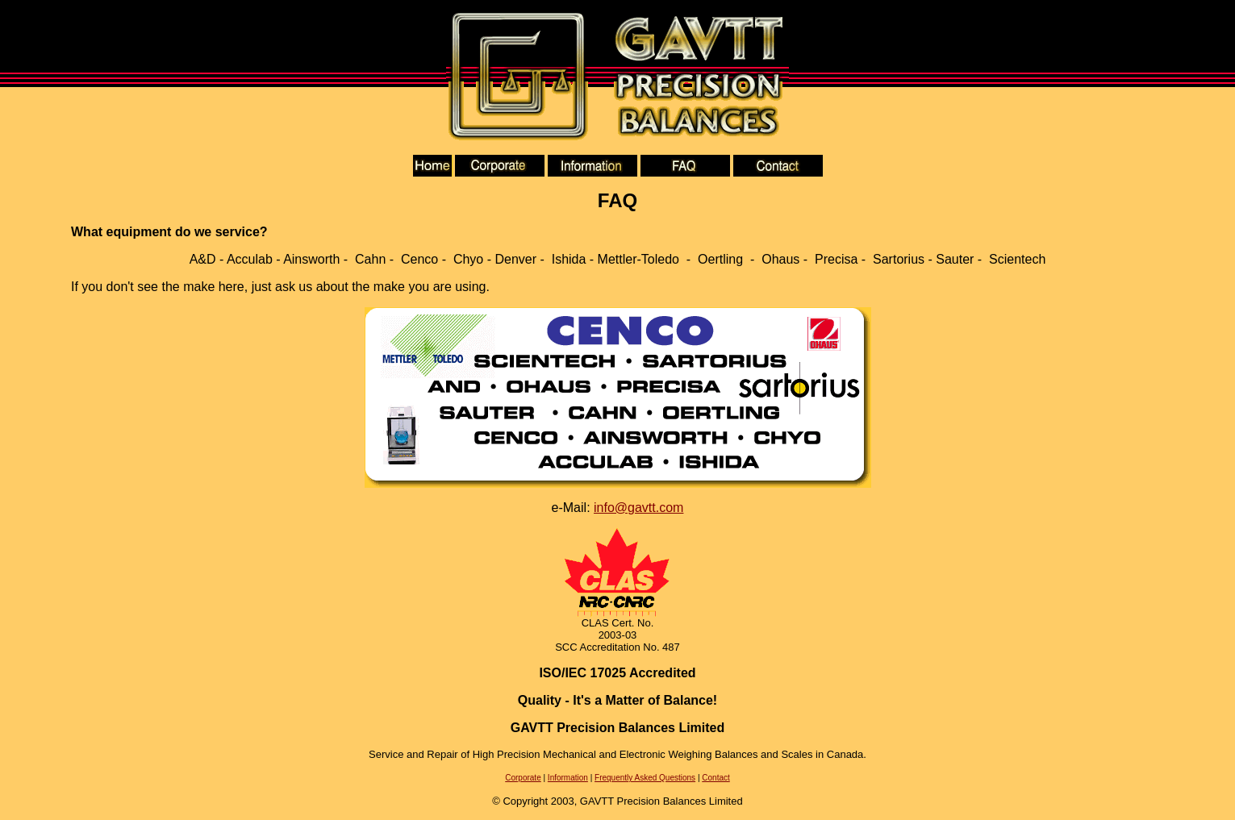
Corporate (522, 777)
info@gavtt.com (638, 507)
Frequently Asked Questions (645, 777)
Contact (715, 777)
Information (568, 777)
